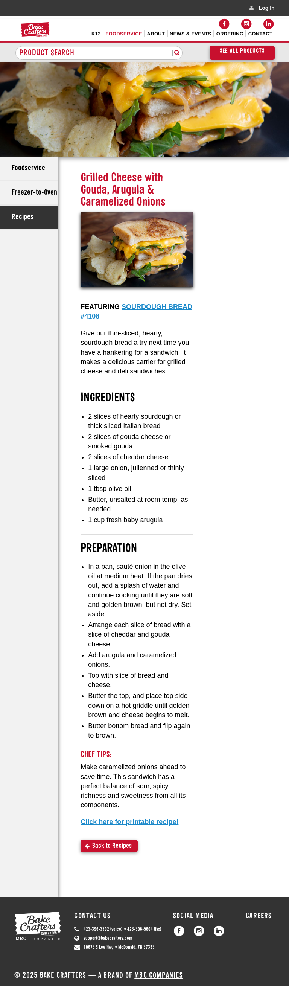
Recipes (22, 217)
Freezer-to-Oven (34, 193)
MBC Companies (158, 976)
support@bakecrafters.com (108, 938)
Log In (267, 8)
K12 (96, 34)
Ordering (229, 34)
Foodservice (124, 34)
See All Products (242, 51)
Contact (260, 34)
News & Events (190, 34)
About (156, 34)
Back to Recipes (112, 846)
